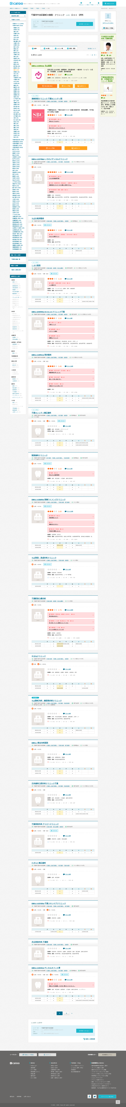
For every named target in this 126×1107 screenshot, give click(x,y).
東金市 (16, 168)
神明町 (17, 72)
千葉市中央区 (18, 25)
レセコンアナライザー (97, 1077)
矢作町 (17, 135)
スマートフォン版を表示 (107, 1096)
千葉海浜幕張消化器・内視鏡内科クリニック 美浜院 (107, 79)
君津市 (16, 189)
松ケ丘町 (17, 120)
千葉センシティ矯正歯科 (41, 413)
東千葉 (17, 106)
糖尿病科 (15, 293)
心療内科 (15, 381)
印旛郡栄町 (17, 220)
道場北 (17, 93)
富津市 (16, 191)
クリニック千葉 (48, 312)
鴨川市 (16, 185)
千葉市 (37, 8)
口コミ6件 (70, 74)
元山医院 (42, 66)
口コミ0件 (68, 426)
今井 (16, 37)
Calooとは (81, 4)
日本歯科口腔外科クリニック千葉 (45, 783)
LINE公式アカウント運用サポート (100, 1085)
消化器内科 (15, 287)
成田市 (16, 164)
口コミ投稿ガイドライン (77, 1065)
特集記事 (33, 1073)
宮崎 (16, 129)
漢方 (14, 402)
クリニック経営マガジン (98, 1079)
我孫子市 (17, 183)
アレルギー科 (16, 297)
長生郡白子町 (17, 239)
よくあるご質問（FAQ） (77, 1067)
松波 (16, 121)
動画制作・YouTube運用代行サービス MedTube (104, 1087)
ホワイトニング (16, 397)
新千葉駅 (61, 101)
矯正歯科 (15, 387)
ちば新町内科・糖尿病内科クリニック (47, 701)
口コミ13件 (70, 511)
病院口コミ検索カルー (15, 8)
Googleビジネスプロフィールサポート (101, 1083)
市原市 (16, 178)
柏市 (15, 174)
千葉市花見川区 (18, 139)
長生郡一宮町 (17, 233)
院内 (16, 39)
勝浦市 (16, 176)
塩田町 (17, 58)
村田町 (17, 133)
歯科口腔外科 (16, 393)
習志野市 (17, 172)
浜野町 (17, 104)
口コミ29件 (70, 610)
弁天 (16, 112)
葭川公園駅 (60, 268)
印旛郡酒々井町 (18, 218)
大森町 (17, 43)
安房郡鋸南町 (17, 249)
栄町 (16, 56)
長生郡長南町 (17, 243)
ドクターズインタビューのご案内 (100, 1071)
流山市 (16, 180)
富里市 (16, 205)
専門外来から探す (55, 1073)
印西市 (16, 201)
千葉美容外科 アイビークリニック (45, 824)
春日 (16, 47)
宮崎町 (17, 131)
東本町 (17, 108)
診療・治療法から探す (56, 1077)
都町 (16, 127)
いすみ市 (16, 214)
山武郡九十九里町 (18, 228)
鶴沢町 (17, 87)
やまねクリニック (39, 656)
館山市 (16, 155)
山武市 (16, 212)
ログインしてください (108, 23)
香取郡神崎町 (17, 222)
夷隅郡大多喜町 (18, 245)
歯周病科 (15, 389)
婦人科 (14, 365)
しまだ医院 (36, 265)
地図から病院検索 (90, 1039)
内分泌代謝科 (16, 291)
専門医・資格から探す (56, 1071)
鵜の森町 (17, 41)
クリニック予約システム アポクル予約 (101, 1073)
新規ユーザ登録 (90, 4)
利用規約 (73, 1069)
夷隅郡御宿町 (17, 247)
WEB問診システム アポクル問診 (100, 1075)
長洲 (16, 96)
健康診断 (15, 410)
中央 (16, 81)
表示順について (92, 48)
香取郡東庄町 (17, 226)
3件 (104, 98)
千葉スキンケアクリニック (49, 903)
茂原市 (16, 162)
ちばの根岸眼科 (38, 218)
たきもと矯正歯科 (39, 863)
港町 (16, 123)
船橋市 (16, 153)
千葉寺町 (17, 77)
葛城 (16, 48)
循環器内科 (15, 285)
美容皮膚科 (15, 339)
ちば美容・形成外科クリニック (44, 558)
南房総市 (16, 206)
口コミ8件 (70, 318)
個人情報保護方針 (75, 1071)
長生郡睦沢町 (17, 235)
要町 (16, 50)
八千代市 (17, 182)
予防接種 (15, 408)
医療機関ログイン (107, 1054)
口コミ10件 (70, 172)
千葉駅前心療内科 (39, 599)
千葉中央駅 (49, 221)
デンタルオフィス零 (46, 968)
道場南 (17, 94)
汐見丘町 (17, 60)
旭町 (16, 31)
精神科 (14, 379)
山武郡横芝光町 (18, 231)
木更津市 (17, 157)
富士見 (17, 110)
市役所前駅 (66, 161)
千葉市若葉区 (18, 143)
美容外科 (15, 328)
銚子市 (16, 149)
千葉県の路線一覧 (15, 259)
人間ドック (15, 412)
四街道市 (16, 195)
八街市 (16, 199)
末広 (16, 73)
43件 (110, 55)
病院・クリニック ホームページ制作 (101, 1081)
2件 (104, 55)
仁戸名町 (17, 98)
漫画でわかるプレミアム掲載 (99, 1069)
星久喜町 (17, 114)
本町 (16, 118)
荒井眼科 (41, 355)
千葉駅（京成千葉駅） (52, 101)
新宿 (16, 64)
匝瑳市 (16, 208)
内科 (14, 282)
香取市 (16, 210)
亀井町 (17, 52)
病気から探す (54, 1065)
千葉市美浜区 (18, 147)
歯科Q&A (33, 1075)
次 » (95, 55)
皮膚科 (14, 337)
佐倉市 (16, 166)
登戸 (16, 100)
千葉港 (17, 79)
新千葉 (17, 66)
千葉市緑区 (17, 145)
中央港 (17, 83)
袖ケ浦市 (16, 197)
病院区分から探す (55, 1075)
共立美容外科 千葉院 (40, 942)
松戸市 (16, 158)
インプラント (16, 395)
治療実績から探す (55, 1069)
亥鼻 (16, 35)
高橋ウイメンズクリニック (49, 500)
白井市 (16, 203)
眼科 (14, 353)
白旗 (16, 62)
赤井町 (17, 29)
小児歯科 (15, 391)
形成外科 (15, 327)
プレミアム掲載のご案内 (98, 1067)
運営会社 (12, 1096)
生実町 (17, 45)
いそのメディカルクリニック (50, 159)
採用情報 (19, 1096)
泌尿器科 (15, 344)
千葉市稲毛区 (18, 141)
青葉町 (17, 27)
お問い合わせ (27, 1096)
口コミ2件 (70, 115)
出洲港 (17, 89)
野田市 (16, 160)
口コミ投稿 (33, 1077)
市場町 (17, 33)
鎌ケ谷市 (17, 187)
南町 (16, 125)
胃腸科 (14, 289)
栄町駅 (65, 101)
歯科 (14, 385)
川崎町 (17, 54)
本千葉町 (17, 116)
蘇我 (16, 75)
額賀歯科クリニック (40, 455)
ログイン (98, 4)
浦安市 (16, 193)
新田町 (17, 68)
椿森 (16, 85)
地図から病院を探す (16, 269)
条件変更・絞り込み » (84, 24)
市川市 (16, 151)
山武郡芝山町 (17, 230)
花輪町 (17, 102)
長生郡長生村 (17, 237)
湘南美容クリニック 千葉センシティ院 (47, 99)
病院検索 (25, 8)
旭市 (15, 170)
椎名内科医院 (40, 743)
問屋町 (17, 91)
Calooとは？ (34, 1065)
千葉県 (31, 8)
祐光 (16, 137)
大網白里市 (17, 216)
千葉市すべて (18, 23)
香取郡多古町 (17, 224)
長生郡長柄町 (17, 241)
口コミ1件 (70, 230)
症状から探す (54, 1067)
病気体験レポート (35, 1071)
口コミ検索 (33, 1069)
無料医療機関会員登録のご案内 (99, 1065)
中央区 (43, 8)
